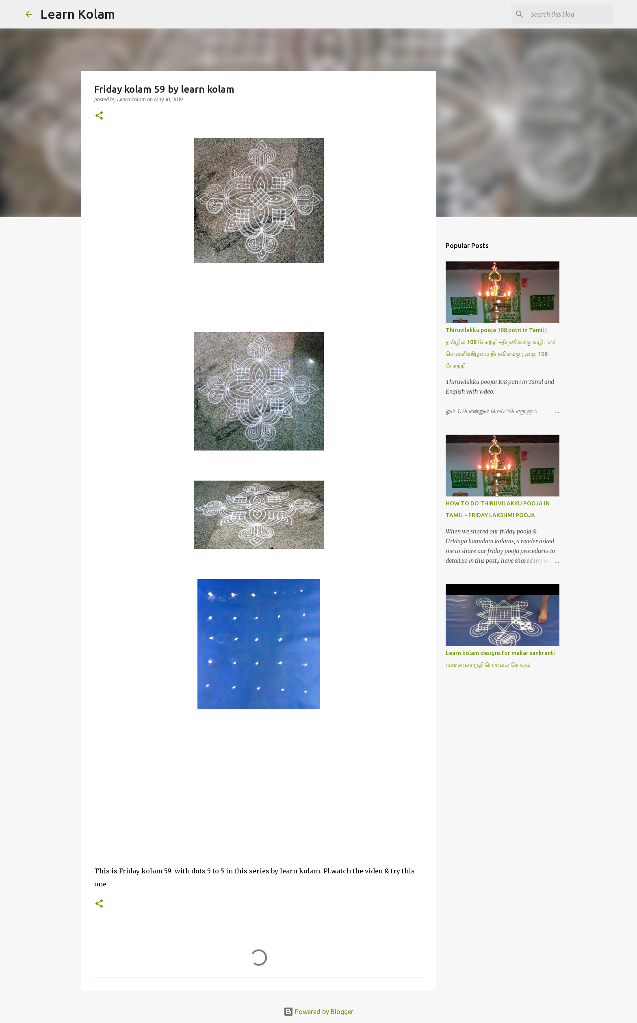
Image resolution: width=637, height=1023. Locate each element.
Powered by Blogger (318, 1011)
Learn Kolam (77, 14)
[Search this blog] (570, 14)
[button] (99, 116)
